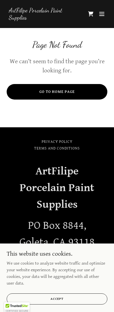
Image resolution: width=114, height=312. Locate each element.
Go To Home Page (57, 92)
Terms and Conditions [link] (57, 148)
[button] (101, 13)
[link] (42, 18)
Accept (57, 299)
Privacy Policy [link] (57, 141)
